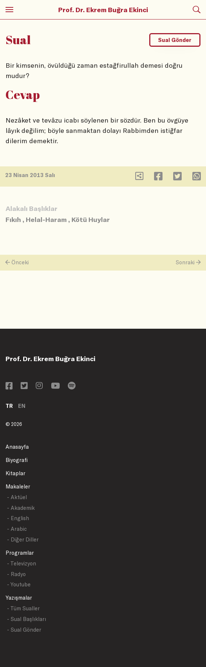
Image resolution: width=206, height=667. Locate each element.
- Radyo (16, 574)
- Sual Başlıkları (26, 619)
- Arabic (17, 529)
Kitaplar (15, 473)
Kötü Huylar (90, 219)
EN (21, 406)
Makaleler (18, 486)
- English (18, 518)
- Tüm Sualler (23, 608)
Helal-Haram (46, 219)
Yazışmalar (19, 597)
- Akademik (21, 508)
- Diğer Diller (23, 539)
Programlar (20, 553)
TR (9, 406)
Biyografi (17, 460)
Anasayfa (17, 447)
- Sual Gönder (24, 630)
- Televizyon (21, 563)
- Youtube (19, 584)
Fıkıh (13, 219)
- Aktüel (17, 497)
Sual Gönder (174, 40)
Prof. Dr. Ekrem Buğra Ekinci (103, 10)
